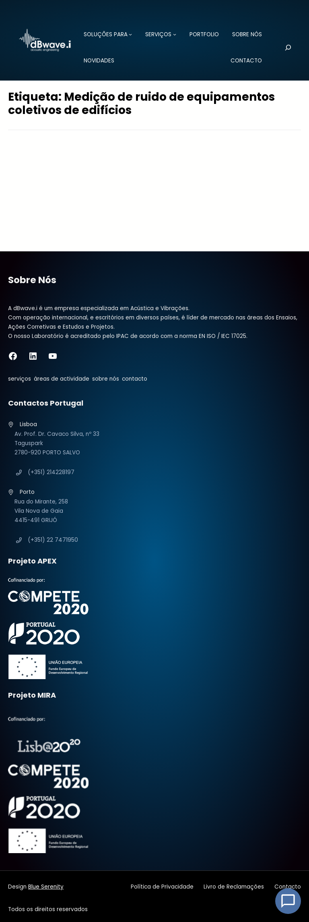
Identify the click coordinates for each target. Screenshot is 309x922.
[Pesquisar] (282, 47)
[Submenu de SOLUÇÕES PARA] (130, 34)
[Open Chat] (288, 901)
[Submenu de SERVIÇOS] (174, 34)
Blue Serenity (46, 887)
